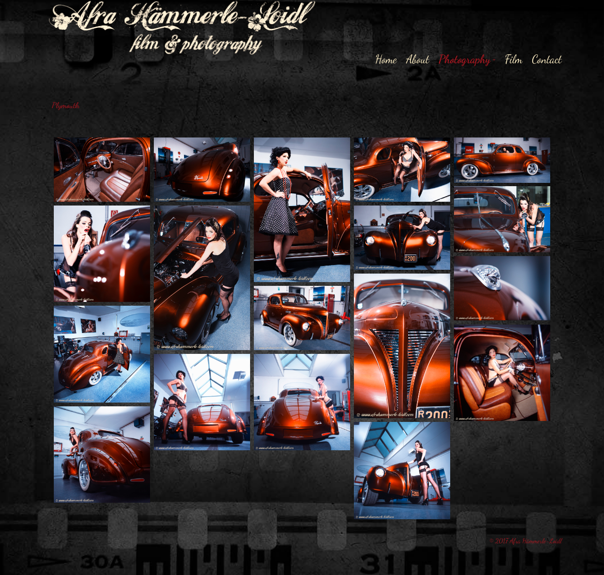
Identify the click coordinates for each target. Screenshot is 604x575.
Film (514, 59)
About (417, 59)
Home (386, 59)
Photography (464, 59)
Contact (547, 59)
